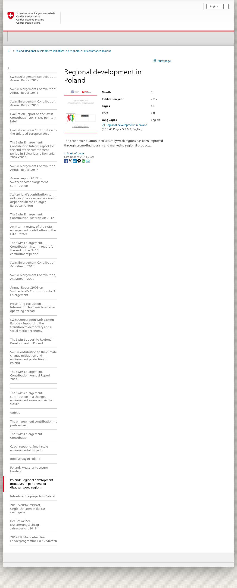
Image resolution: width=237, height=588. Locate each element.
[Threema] (79, 160)
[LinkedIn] (75, 160)
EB (8, 51)
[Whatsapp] (84, 160)
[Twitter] (71, 160)
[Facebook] (66, 160)
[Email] (88, 160)
